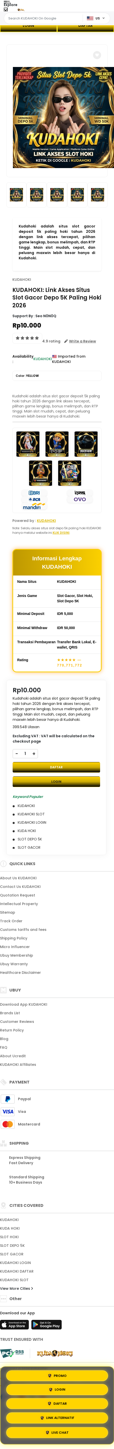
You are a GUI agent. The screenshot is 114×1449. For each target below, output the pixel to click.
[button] (97, 55)
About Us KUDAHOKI (18, 878)
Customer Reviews (17, 1021)
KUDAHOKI (21, 279)
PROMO (57, 1374)
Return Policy (12, 1030)
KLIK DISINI (61, 533)
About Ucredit (13, 1056)
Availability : (22, 359)
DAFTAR (85, 25)
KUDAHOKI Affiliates (18, 1064)
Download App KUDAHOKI (23, 1004)
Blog (4, 1038)
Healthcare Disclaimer (20, 972)
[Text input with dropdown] (44, 18)
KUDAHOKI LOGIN (15, 1262)
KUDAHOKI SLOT (14, 1279)
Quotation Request (17, 895)
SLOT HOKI (9, 1236)
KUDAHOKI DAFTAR (17, 1271)
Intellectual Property (19, 903)
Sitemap (7, 912)
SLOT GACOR (12, 1254)
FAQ (3, 1047)
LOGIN (28, 25)
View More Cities (16, 1288)
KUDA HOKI (10, 1228)
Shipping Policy (13, 938)
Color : (27, 376)
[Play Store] (46, 1326)
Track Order (11, 921)
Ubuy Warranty (14, 964)
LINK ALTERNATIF (57, 1418)
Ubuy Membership (16, 955)
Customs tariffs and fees (23, 929)
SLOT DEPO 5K (12, 1245)
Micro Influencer (15, 946)
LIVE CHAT (57, 1433)
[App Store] (15, 1326)
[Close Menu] (6, 11)
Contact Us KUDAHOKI (20, 886)
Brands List (10, 1013)
